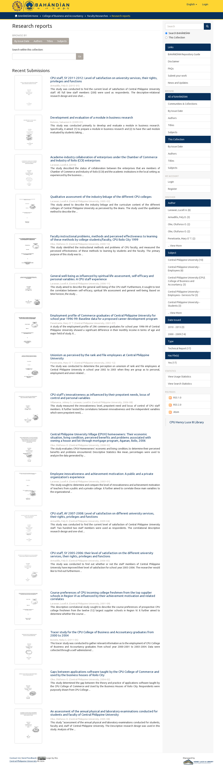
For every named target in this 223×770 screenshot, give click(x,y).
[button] (192, 4)
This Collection (175, 37)
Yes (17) (172, 362)
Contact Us (15, 758)
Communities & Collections (182, 103)
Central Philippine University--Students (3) (184, 304)
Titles (50, 41)
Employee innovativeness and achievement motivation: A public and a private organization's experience (101, 475)
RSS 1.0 (174, 397)
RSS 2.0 (174, 404)
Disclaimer (173, 61)
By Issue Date (21, 41)
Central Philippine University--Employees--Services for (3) (184, 293)
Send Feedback (29, 758)
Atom (173, 412)
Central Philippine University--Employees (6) (184, 269)
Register (172, 189)
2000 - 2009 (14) (177, 334)
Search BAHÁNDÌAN (177, 33)
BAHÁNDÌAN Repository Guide (184, 54)
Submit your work (177, 75)
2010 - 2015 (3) (176, 327)
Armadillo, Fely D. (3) (179, 217)
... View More (175, 245)
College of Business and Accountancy (62, 16)
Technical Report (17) (179, 348)
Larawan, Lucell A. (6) (179, 210)
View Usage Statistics (179, 376)
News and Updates (178, 82)
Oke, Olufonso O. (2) (179, 224)
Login (171, 181)
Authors (38, 41)
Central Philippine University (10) (185, 260)
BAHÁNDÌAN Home (28, 16)
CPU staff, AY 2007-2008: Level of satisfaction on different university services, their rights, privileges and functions (102, 515)
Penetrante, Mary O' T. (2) (181, 238)
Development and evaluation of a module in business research (91, 117)
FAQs (171, 68)
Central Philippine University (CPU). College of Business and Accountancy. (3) (186, 281)
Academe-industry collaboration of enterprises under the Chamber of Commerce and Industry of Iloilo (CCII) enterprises (103, 158)
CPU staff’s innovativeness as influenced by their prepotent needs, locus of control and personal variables (100, 396)
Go (79, 56)
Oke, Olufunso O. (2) (179, 231)
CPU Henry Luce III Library (187, 422)
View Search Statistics (180, 383)
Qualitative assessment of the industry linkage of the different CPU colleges (101, 196)
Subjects (62, 41)
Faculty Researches (96, 16)
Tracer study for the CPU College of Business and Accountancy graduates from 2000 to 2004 (102, 633)
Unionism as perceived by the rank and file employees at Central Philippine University (99, 356)
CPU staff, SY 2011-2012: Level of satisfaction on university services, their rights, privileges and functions (103, 79)
